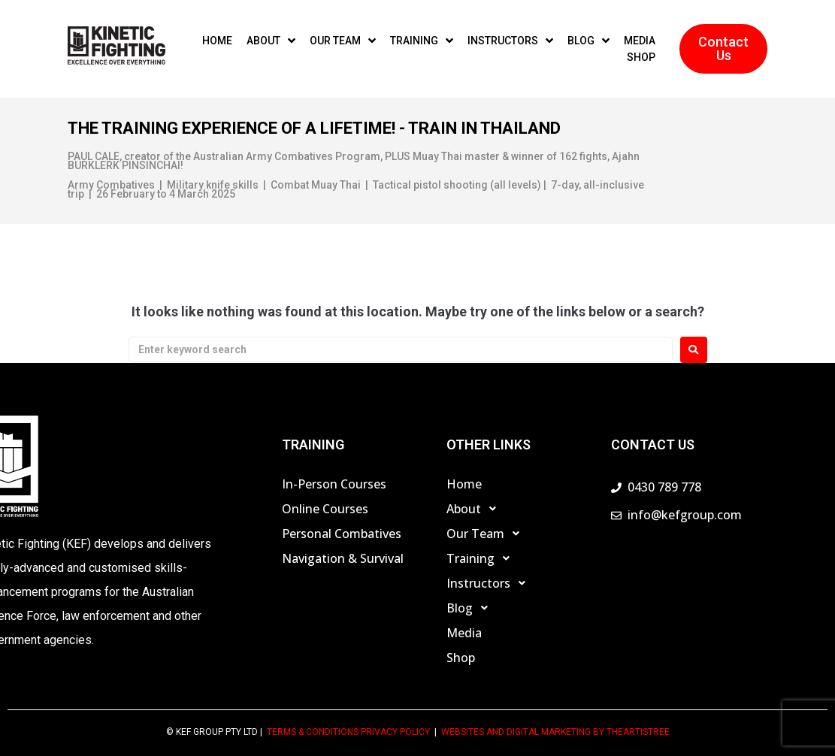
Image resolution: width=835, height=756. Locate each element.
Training (482, 558)
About (475, 509)
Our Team (487, 534)
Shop (460, 658)
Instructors (490, 583)
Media (464, 633)
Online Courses (325, 509)
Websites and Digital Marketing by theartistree (555, 732)
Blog (471, 608)
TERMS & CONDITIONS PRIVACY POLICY (348, 732)
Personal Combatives (341, 534)
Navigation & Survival (343, 558)
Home (464, 484)
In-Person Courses (334, 484)
